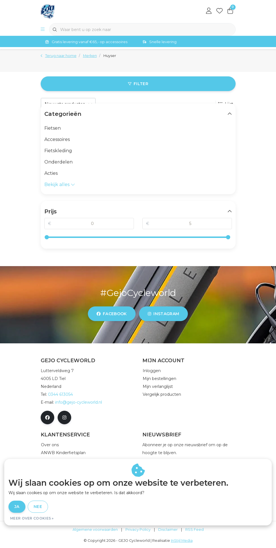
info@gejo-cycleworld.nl (78, 402)
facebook (112, 313)
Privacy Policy (138, 529)
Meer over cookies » (32, 518)
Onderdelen (58, 162)
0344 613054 (60, 394)
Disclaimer (168, 529)
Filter (138, 83)
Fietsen (52, 128)
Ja (16, 506)
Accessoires (57, 139)
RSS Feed (194, 529)
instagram (163, 313)
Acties (51, 173)
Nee (38, 506)
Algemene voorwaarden (95, 529)
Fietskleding (58, 150)
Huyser (109, 56)
